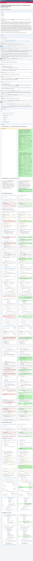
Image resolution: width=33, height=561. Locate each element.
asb (4, 9)
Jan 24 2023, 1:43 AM (10, 64)
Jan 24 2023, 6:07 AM (6, 93)
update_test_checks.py (6, 122)
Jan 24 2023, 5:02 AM (18, 90)
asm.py (5, 118)
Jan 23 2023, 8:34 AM (21, 43)
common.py (5, 119)
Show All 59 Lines (9, 268)
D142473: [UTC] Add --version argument (12, 94)
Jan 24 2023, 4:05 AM (10, 76)
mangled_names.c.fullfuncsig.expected (8, 114)
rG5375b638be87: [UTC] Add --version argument (13, 100)
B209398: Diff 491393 (14, 58)
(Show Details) (13, 90)
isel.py (4, 120)
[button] (32, 1)
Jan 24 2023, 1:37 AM (12, 60)
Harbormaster (3, 58)
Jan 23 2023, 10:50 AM (20, 58)
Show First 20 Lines (5, 424)
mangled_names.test (5, 115)
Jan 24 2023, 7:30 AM (10, 96)
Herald (3, 43)
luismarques (3, 60)
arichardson (3, 14)
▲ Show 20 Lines (5, 229)
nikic (2, 76)
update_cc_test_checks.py (6, 121)
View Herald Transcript (15, 43)
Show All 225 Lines (9, 420)
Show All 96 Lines (9, 229)
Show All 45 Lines (10, 424)
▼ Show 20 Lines (14, 229)
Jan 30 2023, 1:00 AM (22, 100)
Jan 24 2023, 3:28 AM (12, 72)
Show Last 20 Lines (14, 420)
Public (7, 7)
